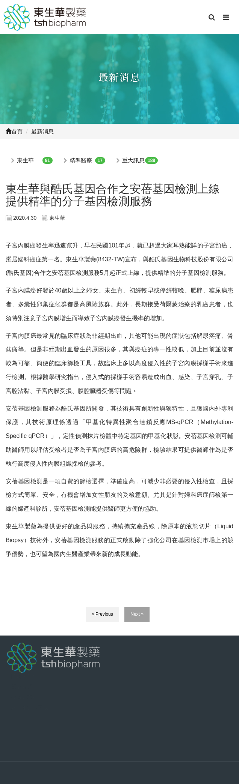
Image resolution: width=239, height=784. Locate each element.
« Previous (102, 614)
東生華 (25, 160)
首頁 (14, 131)
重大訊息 (133, 160)
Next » (137, 614)
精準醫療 (81, 160)
